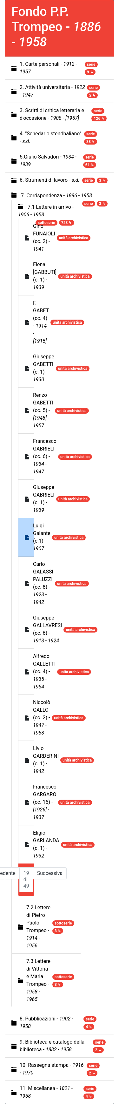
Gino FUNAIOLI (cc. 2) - (44, 237)
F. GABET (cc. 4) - (41, 322)
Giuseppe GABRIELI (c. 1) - (44, 498)
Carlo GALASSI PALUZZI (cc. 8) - (43, 583)
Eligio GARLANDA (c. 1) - (46, 844)
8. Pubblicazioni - (46, 1022)
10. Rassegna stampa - (51, 1069)
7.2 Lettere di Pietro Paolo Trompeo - (38, 926)
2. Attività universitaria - (52, 91)
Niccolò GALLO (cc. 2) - (41, 717)
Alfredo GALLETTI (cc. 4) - (44, 671)
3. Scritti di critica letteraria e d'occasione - (52, 114)
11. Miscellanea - (46, 1092)
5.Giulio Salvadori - (48, 160)
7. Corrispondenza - (56, 196)
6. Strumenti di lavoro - (49, 180)
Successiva (50, 873)
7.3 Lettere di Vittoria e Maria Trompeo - (38, 980)
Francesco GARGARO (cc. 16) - (44, 802)
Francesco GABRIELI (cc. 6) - (44, 456)
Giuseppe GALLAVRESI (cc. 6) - (47, 629)
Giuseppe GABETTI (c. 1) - (43, 368)
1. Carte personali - (48, 68)
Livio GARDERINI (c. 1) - (46, 759)
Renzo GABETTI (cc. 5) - (43, 410)
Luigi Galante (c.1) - (41, 537)
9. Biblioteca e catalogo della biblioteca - (52, 1046)
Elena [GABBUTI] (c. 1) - (44, 275)
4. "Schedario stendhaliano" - (50, 137)
